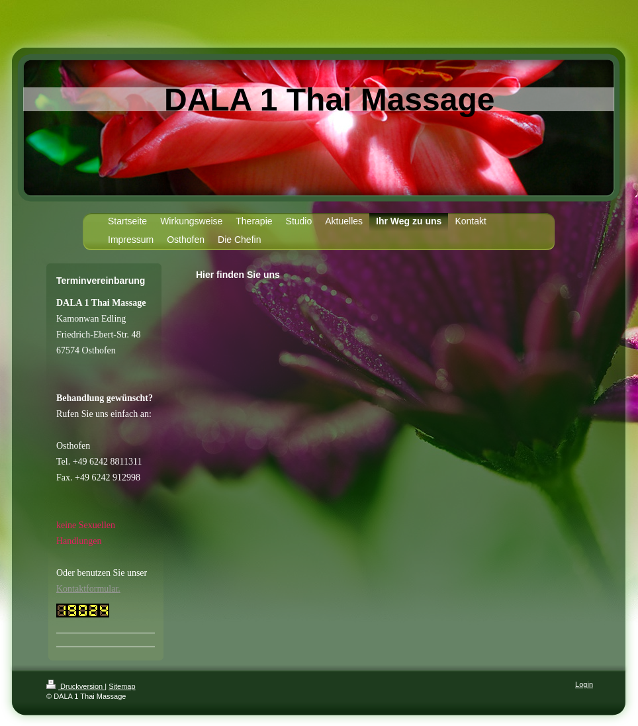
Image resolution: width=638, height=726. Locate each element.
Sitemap (122, 686)
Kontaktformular (87, 589)
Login (584, 684)
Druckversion (75, 686)
